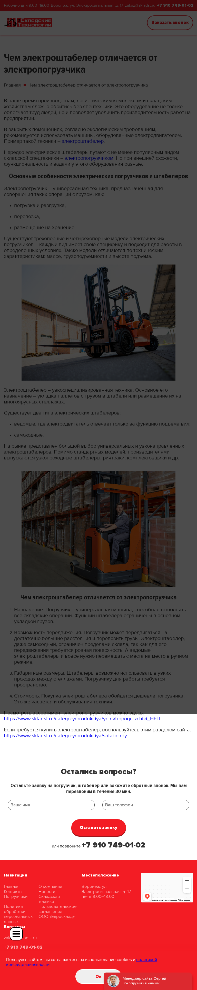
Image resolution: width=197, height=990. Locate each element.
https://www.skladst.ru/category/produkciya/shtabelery (65, 736)
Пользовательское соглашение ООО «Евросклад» (57, 911)
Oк (98, 976)
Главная (11, 886)
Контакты (13, 891)
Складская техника (49, 899)
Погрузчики (15, 896)
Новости (46, 891)
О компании (50, 886)
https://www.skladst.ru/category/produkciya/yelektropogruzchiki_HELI (82, 719)
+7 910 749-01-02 (113, 845)
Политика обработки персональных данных (18, 914)
